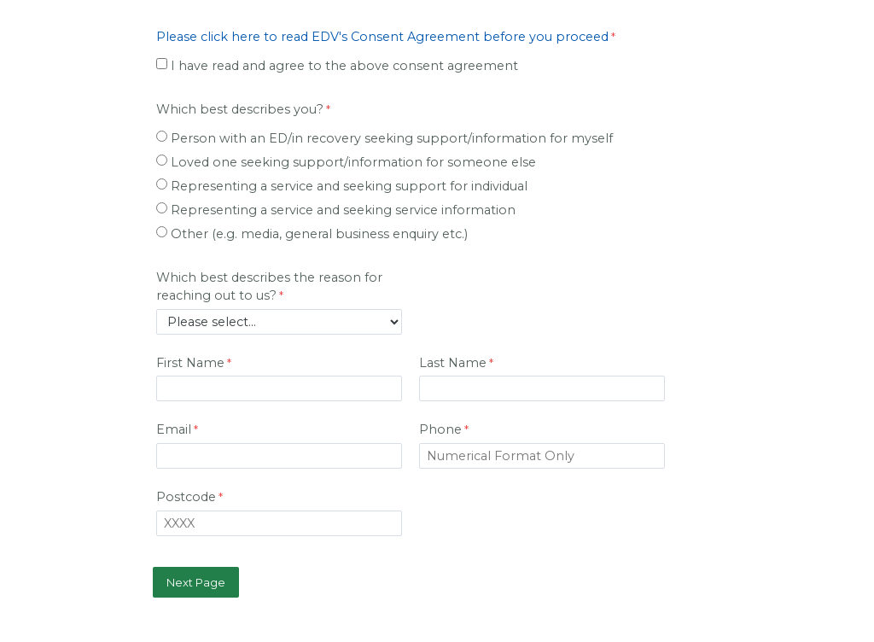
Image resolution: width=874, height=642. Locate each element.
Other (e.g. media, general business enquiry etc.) (319, 234)
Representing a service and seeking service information (343, 210)
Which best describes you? (239, 109)
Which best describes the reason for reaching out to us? (269, 287)
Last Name (453, 363)
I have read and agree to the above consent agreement (344, 65)
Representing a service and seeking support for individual (349, 186)
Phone (440, 429)
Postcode (186, 497)
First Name (190, 363)
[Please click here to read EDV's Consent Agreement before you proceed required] (388, 39)
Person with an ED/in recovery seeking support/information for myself (392, 138)
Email (173, 429)
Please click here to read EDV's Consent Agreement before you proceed (382, 36)
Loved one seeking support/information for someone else (353, 162)
